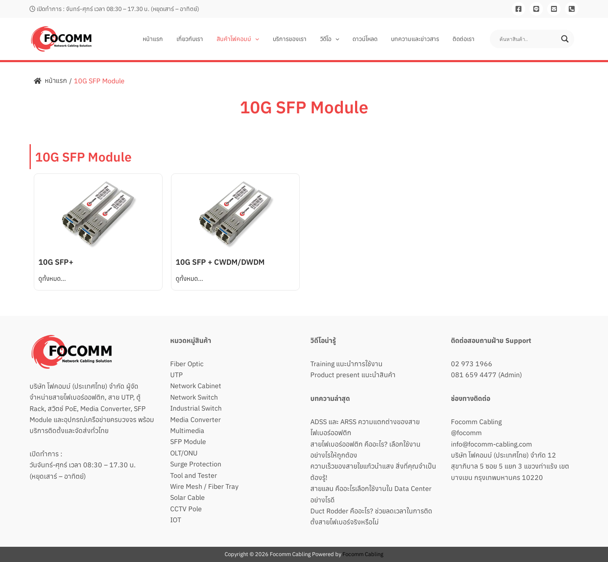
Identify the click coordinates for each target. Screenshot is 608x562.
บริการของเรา (297, 39)
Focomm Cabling (476, 421)
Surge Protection (195, 464)
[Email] (554, 9)
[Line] (536, 9)
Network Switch (194, 397)
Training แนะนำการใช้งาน (346, 363)
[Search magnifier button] (565, 39)
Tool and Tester (193, 475)
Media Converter (195, 419)
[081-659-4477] (571, 9)
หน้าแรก (165, 39)
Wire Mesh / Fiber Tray (204, 486)
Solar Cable (187, 497)
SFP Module (188, 441)
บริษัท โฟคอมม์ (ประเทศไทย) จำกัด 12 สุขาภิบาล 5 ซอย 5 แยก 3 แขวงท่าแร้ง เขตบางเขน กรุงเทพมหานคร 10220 (510, 466)
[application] (264, 39)
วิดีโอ (335, 39)
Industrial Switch (196, 408)
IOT (175, 519)
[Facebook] (518, 9)
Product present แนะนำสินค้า (353, 374)
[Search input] (528, 39)
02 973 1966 (471, 363)
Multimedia (187, 430)
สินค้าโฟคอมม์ (247, 39)
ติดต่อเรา (464, 39)
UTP (176, 374)
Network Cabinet (195, 385)
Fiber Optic (187, 363)
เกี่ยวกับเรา (200, 39)
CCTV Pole (186, 508)
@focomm (466, 432)
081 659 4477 (474, 374)
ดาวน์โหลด (369, 39)
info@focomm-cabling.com (491, 444)
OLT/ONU (184, 453)
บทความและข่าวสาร (418, 39)
